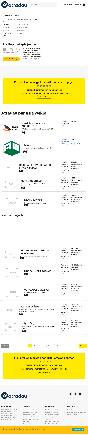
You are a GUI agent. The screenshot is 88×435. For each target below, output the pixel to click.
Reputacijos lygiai (29, 414)
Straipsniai (77, 4)
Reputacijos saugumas (30, 424)
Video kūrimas (72, 410)
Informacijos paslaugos (68, 144)
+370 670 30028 (22, 25)
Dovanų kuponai (72, 414)
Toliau (82, 346)
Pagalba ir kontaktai (30, 412)
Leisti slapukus (78, 429)
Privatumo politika (51, 412)
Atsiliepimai (68, 4)
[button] (84, 4)
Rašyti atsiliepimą (11, 59)
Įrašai (63, 125)
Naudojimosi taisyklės (52, 410)
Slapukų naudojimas (52, 414)
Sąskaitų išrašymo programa (76, 412)
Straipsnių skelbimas (30, 417)
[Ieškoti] (43, 4)
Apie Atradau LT (28, 410)
